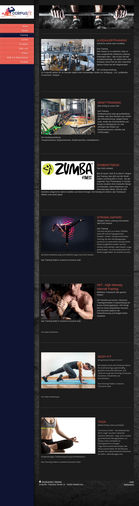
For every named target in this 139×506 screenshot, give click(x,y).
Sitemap (58, 482)
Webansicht (129, 484)
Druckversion (46, 482)
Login (131, 482)
